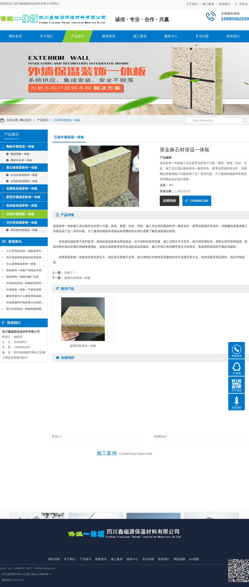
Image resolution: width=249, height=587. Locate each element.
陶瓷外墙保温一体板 (20, 146)
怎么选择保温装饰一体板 (21, 263)
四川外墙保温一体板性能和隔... (24, 308)
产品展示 (77, 36)
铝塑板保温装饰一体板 (21, 188)
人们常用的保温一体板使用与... (24, 250)
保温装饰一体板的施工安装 (22, 276)
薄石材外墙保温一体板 (22, 230)
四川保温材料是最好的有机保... (24, 257)
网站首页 (15, 36)
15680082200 (197, 200)
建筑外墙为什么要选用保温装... (24, 296)
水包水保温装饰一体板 (22, 174)
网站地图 (179, 584)
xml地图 (194, 584)
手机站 (241, 3)
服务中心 (171, 36)
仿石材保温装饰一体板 (21, 222)
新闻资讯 (108, 36)
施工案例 (208, 3)
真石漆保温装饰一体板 (21, 167)
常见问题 (202, 36)
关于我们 (192, 3)
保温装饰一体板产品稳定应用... (24, 270)
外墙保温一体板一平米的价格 (23, 289)
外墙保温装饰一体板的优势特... (24, 283)
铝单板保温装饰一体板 (21, 205)
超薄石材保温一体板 (77, 277)
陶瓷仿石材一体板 (19, 160)
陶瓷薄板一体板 (17, 154)
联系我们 (224, 3)
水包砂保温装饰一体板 (22, 181)
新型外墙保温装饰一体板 (23, 197)
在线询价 (169, 200)
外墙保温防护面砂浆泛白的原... (24, 302)
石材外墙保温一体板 (71, 120)
